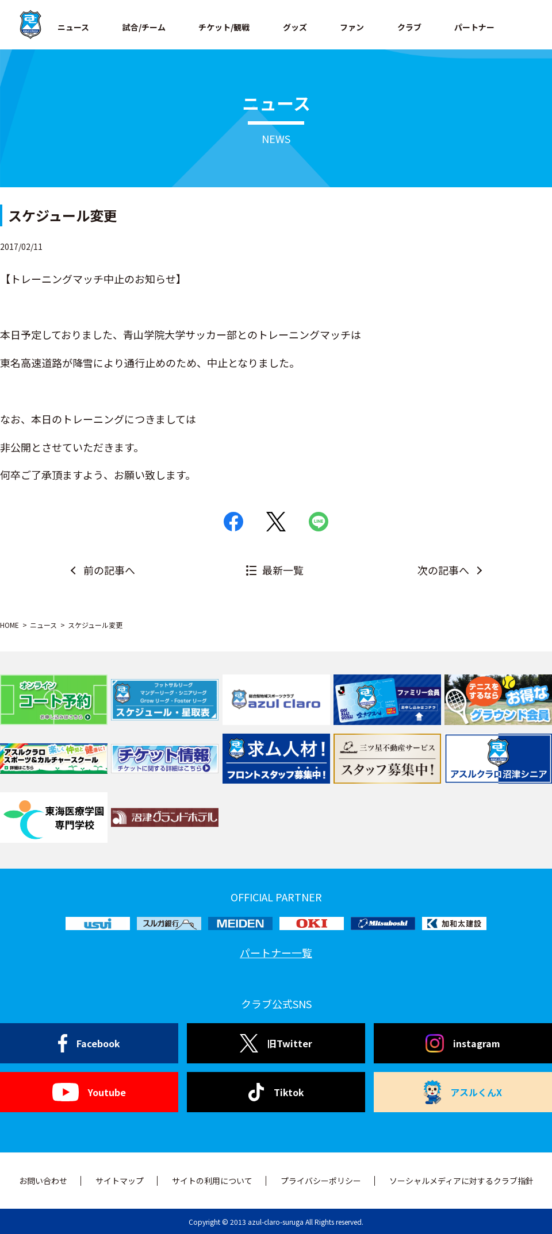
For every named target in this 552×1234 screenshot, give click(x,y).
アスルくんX (463, 1092)
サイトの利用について (212, 1180)
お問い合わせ (43, 1180)
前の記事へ (109, 569)
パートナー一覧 (276, 952)
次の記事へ (443, 569)
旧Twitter (276, 1043)
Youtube (88, 1092)
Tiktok (276, 1092)
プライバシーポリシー (321, 1180)
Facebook (89, 1043)
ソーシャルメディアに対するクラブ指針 (461, 1180)
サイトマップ (119, 1180)
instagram (462, 1043)
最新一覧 (283, 569)
